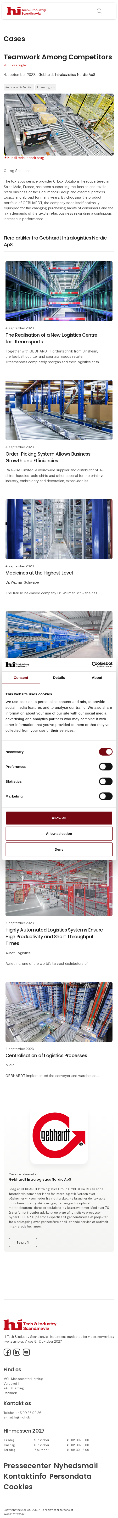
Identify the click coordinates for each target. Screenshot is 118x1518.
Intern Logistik (46, 87)
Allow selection (59, 834)
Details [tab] (59, 677)
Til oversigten (18, 65)
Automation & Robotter (19, 87)
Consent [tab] (21, 677)
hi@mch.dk (22, 1417)
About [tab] (97, 677)
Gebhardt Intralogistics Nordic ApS (67, 75)
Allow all (59, 818)
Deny (59, 849)
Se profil (23, 1242)
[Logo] (26, 11)
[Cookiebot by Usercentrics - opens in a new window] (91, 665)
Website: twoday (14, 1514)
